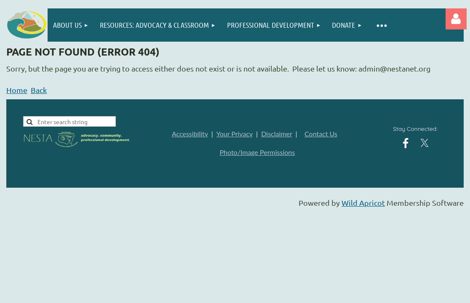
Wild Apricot (363, 202)
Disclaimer (276, 134)
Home (16, 89)
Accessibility (190, 134)
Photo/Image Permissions (257, 152)
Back (39, 89)
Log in (456, 18)
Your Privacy (234, 134)
